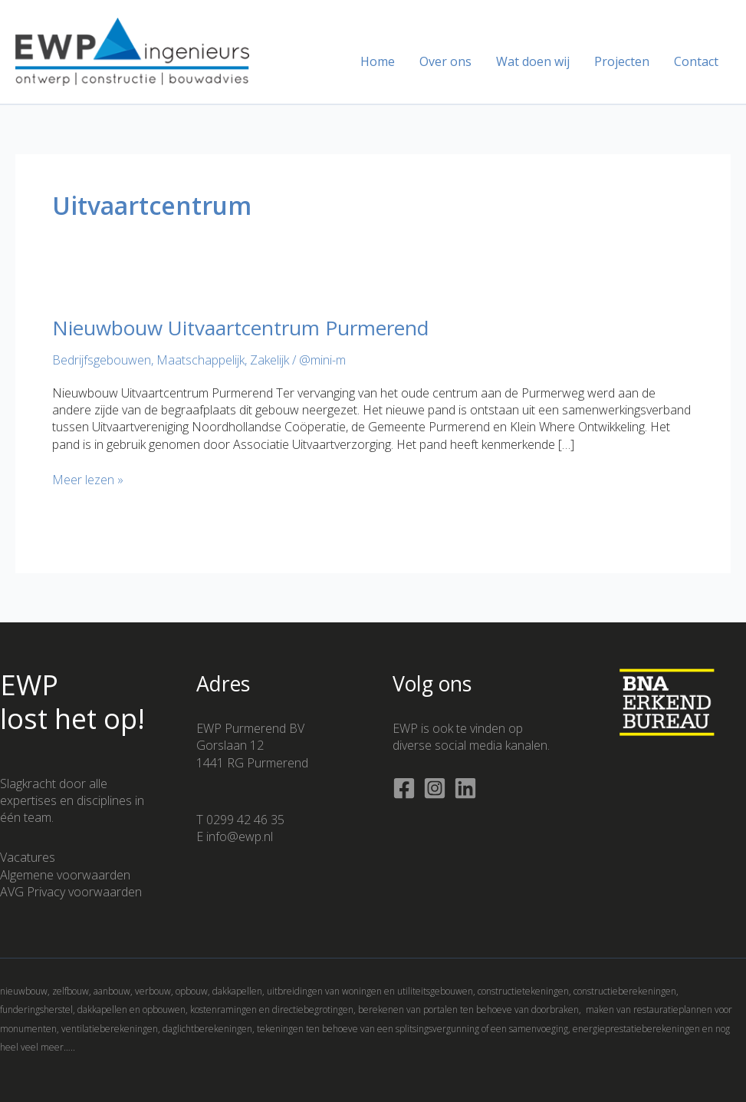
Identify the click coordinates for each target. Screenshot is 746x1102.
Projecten (621, 61)
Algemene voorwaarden (65, 874)
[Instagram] (434, 788)
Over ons (445, 61)
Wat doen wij (533, 61)
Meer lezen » (87, 479)
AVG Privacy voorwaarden (71, 891)
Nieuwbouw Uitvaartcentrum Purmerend (240, 327)
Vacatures (27, 857)
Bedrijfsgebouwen (101, 359)
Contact (696, 61)
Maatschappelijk (200, 359)
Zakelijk (269, 359)
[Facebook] (404, 788)
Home (377, 61)
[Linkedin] (465, 788)
